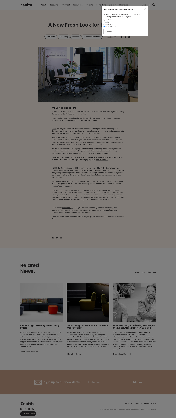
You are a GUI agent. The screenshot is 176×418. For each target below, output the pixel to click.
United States (110, 26)
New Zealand (110, 24)
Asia (106, 22)
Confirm (108, 31)
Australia (108, 20)
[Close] (144, 9)
